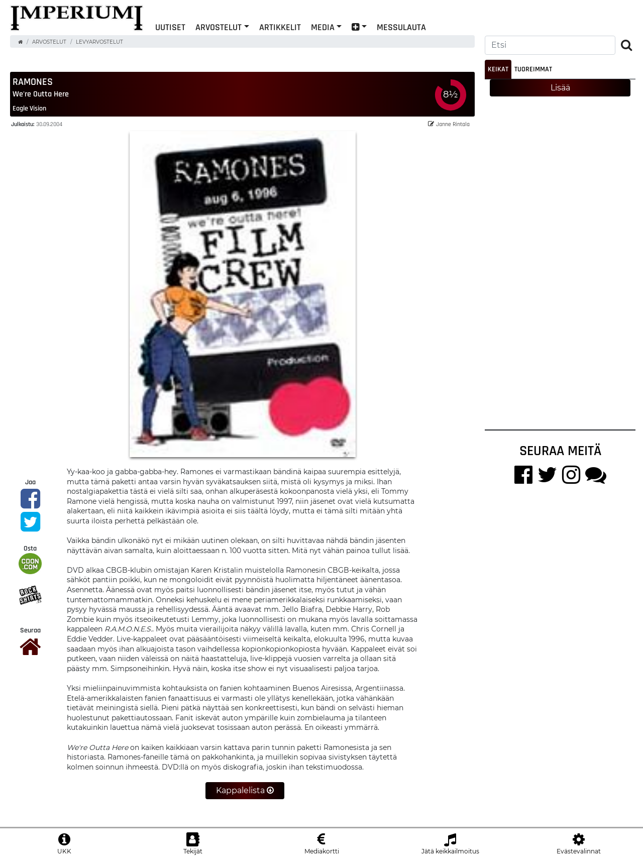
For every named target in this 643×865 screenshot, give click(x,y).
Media (323, 27)
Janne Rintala (449, 124)
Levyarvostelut (99, 42)
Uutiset (170, 27)
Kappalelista (245, 790)
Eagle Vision (29, 108)
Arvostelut (218, 27)
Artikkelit (280, 27)
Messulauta (401, 27)
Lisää (560, 87)
